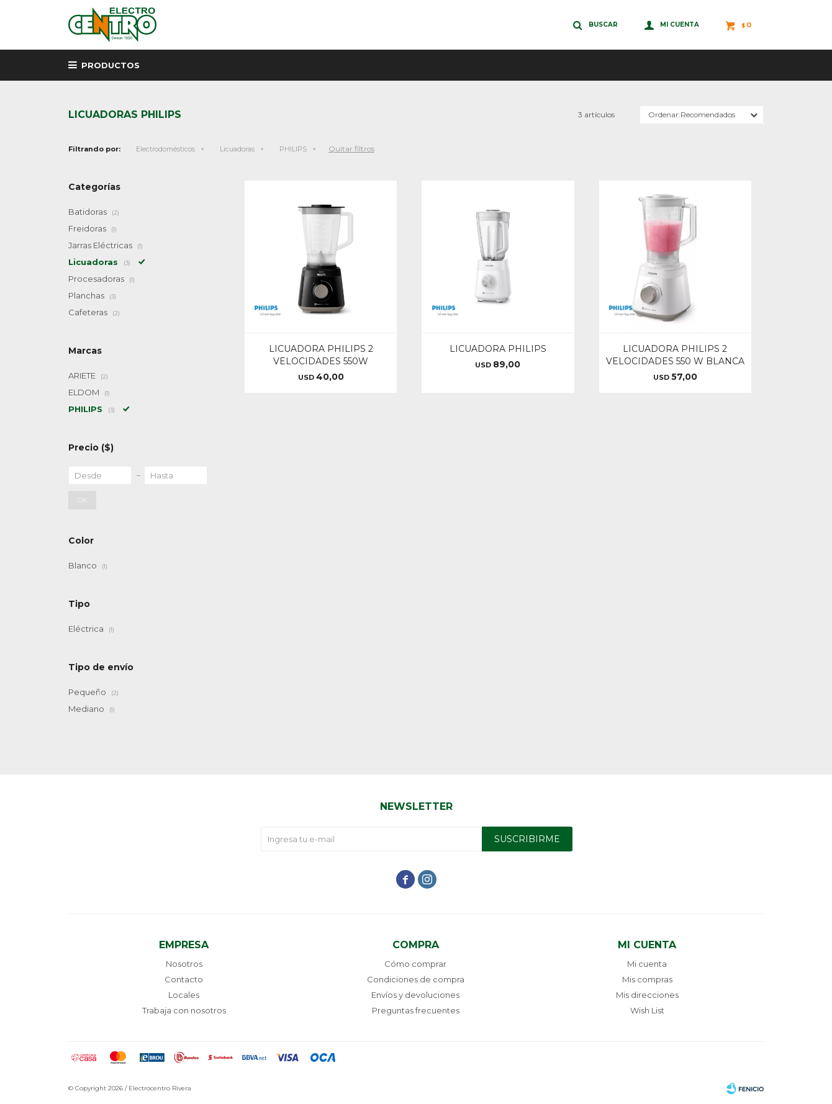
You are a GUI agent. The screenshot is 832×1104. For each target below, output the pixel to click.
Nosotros (184, 964)
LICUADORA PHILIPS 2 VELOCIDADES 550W (321, 355)
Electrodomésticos (165, 149)
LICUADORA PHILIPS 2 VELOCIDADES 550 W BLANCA (675, 355)
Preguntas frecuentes (415, 1010)
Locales (183, 995)
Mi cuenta (647, 964)
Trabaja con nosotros (184, 1010)
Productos (110, 65)
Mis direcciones (647, 995)
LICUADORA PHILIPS (498, 348)
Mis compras (647, 979)
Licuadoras (237, 149)
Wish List (647, 1010)
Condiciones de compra (415, 979)
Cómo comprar (415, 964)
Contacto (184, 979)
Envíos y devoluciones (415, 995)
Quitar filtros (351, 148)
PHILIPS (293, 149)
